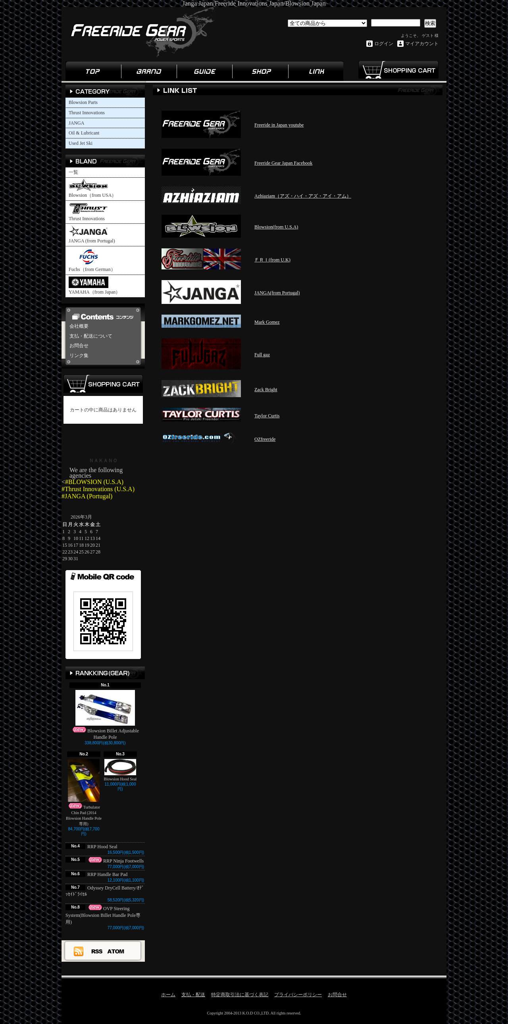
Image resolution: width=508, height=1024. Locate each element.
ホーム (93, 71)
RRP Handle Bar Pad (107, 874)
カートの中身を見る (103, 384)
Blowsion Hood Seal (120, 770)
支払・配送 (193, 994)
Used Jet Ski (80, 143)
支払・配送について (90, 336)
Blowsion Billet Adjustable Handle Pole (105, 715)
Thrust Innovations (87, 112)
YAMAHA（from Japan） (94, 286)
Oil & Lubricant (84, 133)
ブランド (149, 71)
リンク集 (315, 71)
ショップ (260, 71)
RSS (97, 951)
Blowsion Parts (83, 102)
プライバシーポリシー (298, 994)
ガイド (204, 71)
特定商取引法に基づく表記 (239, 994)
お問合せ (79, 345)
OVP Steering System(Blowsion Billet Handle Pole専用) (102, 915)
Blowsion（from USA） (92, 188)
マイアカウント (422, 43)
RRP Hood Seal (104, 846)
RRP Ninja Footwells (115, 861)
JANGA (76, 123)
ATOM (116, 951)
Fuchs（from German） (92, 260)
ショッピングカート (398, 70)
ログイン (383, 43)
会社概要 (79, 326)
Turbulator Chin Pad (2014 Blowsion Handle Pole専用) (84, 792)
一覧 (73, 172)
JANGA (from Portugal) (92, 234)
